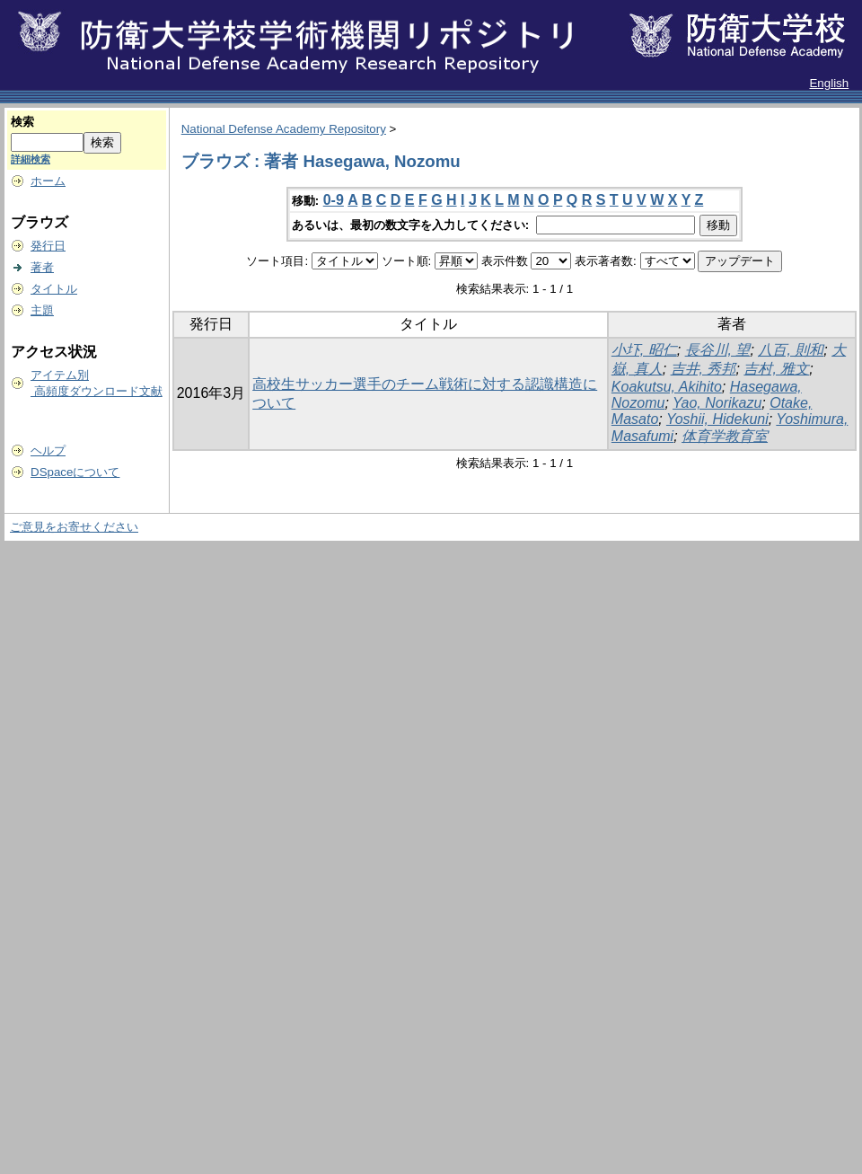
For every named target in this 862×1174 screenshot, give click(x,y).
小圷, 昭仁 (644, 349)
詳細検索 (30, 159)
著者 (42, 267)
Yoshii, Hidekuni (717, 419)
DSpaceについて (75, 472)
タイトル (54, 289)
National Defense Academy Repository (283, 129)
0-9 (333, 199)
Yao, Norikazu (717, 402)
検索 (22, 121)
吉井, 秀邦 (703, 368)
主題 (42, 310)
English (829, 83)
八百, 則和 (790, 349)
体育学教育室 (725, 436)
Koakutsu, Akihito (666, 386)
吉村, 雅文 (776, 368)
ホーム (48, 181)
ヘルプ (48, 450)
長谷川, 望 (718, 349)
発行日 (48, 245)
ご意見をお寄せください (74, 527)
